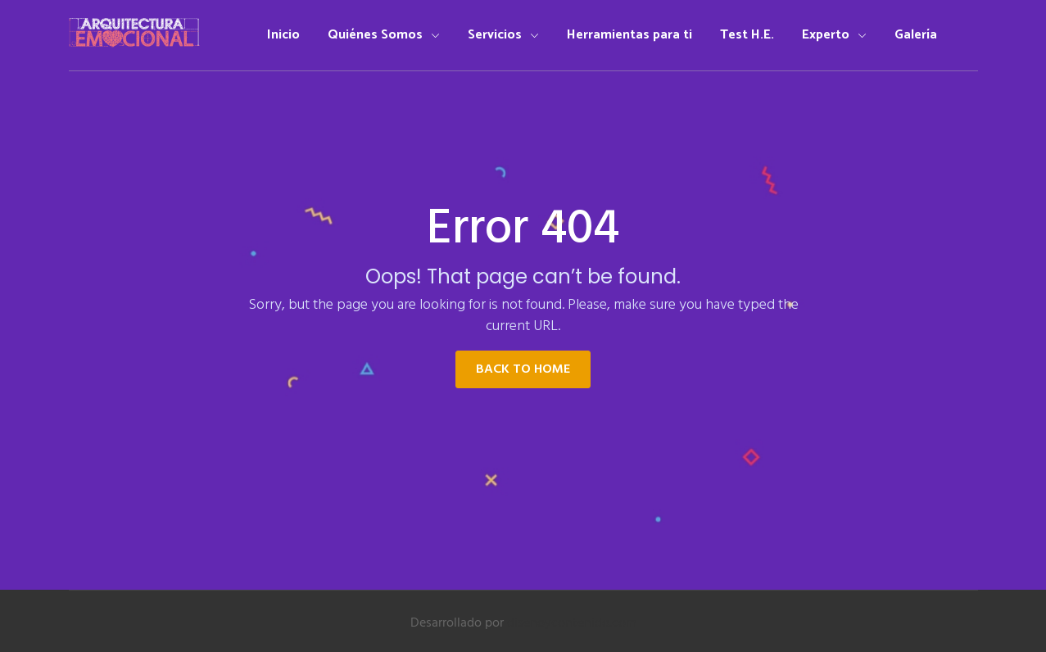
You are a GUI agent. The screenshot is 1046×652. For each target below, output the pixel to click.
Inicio (283, 35)
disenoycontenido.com (571, 623)
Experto (834, 35)
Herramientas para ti (629, 35)
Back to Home (523, 369)
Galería (915, 35)
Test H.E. (747, 35)
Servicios (503, 35)
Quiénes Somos (384, 35)
